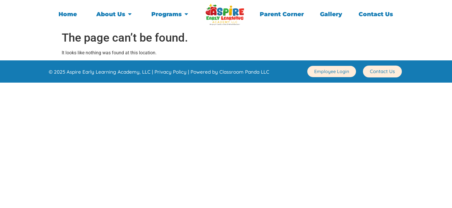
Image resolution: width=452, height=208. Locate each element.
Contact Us (376, 14)
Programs (169, 14)
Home (68, 14)
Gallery (331, 14)
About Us (114, 14)
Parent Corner (282, 14)
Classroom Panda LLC (244, 72)
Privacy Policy (171, 72)
